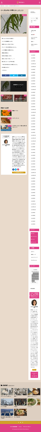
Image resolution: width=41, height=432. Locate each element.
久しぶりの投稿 (3, 406)
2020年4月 (33, 192)
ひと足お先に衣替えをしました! (14, 5)
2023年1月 (33, 106)
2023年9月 (33, 92)
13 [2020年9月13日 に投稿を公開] (38, 275)
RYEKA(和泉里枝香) (13, 426)
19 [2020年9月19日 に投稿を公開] (37, 277)
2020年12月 (33, 169)
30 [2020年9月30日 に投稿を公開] (34, 280)
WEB (31, 20)
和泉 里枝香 (33, 288)
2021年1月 (33, 166)
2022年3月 (33, 126)
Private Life (34, 242)
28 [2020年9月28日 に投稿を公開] (32, 280)
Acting (33, 233)
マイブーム (30, 406)
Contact (20, 426)
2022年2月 (33, 129)
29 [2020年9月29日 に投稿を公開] (33, 280)
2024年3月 (33, 78)
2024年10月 (33, 66)
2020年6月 (33, 186)
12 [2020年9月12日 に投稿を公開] (37, 275)
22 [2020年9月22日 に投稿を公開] (33, 279)
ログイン (32, 251)
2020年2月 (33, 198)
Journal (6, 5)
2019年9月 (33, 212)
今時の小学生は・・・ (33, 31)
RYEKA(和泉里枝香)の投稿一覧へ (18, 172)
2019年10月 (33, 209)
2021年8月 (33, 146)
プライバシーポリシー (27, 426)
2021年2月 (33, 163)
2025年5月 (33, 55)
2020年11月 (33, 172)
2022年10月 (33, 112)
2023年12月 (33, 86)
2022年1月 (33, 132)
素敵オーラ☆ (15, 110)
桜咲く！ (32, 41)
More (34, 369)
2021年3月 (33, 161)
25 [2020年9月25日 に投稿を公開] (36, 279)
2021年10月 (33, 141)
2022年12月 (33, 109)
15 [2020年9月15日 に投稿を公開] (33, 277)
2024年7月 (33, 75)
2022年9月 (33, 115)
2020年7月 (33, 183)
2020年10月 (33, 175)
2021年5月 (33, 155)
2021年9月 (33, 143)
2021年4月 (33, 158)
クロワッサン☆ (15, 118)
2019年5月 (33, 224)
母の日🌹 (32, 34)
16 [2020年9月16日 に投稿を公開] (34, 277)
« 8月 (32, 282)
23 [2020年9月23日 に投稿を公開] (34, 279)
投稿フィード (33, 254)
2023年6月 (33, 95)
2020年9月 (33, 178)
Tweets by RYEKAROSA (33, 12)
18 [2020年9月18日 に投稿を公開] (36, 277)
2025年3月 (33, 60)
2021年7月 (33, 149)
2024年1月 (33, 83)
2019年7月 (33, 218)
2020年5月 (33, 189)
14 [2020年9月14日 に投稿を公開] (32, 277)
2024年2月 (33, 80)
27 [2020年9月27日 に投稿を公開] (38, 279)
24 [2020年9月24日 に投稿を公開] (35, 279)
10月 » (35, 282)
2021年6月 (33, 152)
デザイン (35, 20)
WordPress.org (34, 260)
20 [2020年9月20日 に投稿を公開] (38, 277)
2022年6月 (33, 118)
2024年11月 (33, 63)
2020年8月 (33, 181)
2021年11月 (33, 138)
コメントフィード (34, 257)
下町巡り (15, 406)
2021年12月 (33, 135)
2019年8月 (33, 215)
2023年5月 (33, 98)
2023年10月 (33, 89)
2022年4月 (33, 123)
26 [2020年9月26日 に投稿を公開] (37, 279)
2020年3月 (33, 195)
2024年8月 (33, 72)
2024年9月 (33, 69)
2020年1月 (33, 201)
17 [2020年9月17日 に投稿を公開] (35, 277)
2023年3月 (33, 100)
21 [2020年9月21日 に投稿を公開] (32, 279)
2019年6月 (33, 221)
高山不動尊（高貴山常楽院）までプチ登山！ (7, 418)
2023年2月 (33, 103)
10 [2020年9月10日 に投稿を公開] (35, 275)
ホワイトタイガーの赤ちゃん (34, 38)
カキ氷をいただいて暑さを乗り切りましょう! (19, 126)
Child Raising (34, 236)
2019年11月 (33, 206)
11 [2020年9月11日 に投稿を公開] (36, 275)
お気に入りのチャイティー (34, 45)
